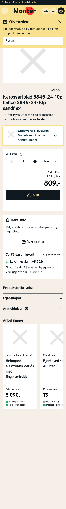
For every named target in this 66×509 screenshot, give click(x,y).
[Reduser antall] (12, 162)
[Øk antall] (35, 162)
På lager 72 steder (55, 405)
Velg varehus (32, 242)
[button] (33, 135)
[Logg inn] (53, 10)
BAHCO (55, 90)
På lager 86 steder (17, 405)
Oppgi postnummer (51, 254)
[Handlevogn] (61, 10)
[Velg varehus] (45, 10)
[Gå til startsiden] (25, 11)
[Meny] (4, 10)
